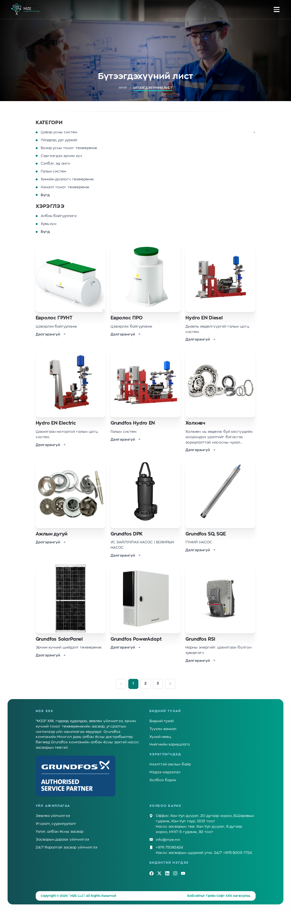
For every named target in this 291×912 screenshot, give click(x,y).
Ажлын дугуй (52, 534)
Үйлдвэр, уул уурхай (59, 140)
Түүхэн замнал (163, 729)
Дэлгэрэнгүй (51, 334)
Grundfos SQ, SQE (205, 534)
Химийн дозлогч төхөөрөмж (67, 179)
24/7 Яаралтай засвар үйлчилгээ (66, 847)
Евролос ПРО (126, 318)
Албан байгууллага (59, 216)
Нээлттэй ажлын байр (170, 764)
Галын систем (53, 171)
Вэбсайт (194, 895)
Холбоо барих (162, 780)
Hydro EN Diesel (204, 318)
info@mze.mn (168, 840)
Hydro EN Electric (56, 423)
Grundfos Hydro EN (133, 423)
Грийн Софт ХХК (219, 895)
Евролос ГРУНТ (54, 318)
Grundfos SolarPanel (59, 639)
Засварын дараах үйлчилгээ (62, 839)
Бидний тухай (161, 721)
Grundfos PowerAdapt (136, 639)
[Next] (170, 684)
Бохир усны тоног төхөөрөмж (69, 148)
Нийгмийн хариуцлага (169, 744)
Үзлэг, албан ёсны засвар (59, 831)
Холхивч (195, 423)
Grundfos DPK (126, 534)
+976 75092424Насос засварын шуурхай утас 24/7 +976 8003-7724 (204, 850)
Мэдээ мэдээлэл (165, 772)
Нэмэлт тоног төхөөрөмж (65, 187)
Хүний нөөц (160, 737)
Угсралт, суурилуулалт (56, 823)
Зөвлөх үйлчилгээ (53, 816)
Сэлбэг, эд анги (55, 163)
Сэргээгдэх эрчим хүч (61, 156)
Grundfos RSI (200, 639)
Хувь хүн (49, 224)
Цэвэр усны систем (59, 132)
